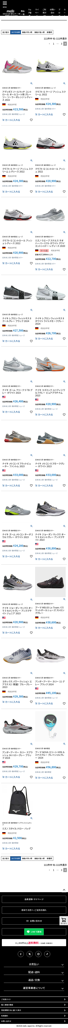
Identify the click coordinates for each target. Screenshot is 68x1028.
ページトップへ (64, 890)
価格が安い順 (27, 32)
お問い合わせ (52, 12)
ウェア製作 (29, 12)
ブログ (59, 12)
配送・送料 (34, 972)
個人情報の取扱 (7, 1004)
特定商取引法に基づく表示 (11, 1010)
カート (65, 12)
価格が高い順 (39, 32)
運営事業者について (34, 988)
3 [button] (61, 43)
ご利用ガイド (44, 12)
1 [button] (53, 43)
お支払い (34, 964)
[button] (49, 44)
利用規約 (4, 1015)
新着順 (49, 32)
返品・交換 (34, 980)
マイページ (37, 12)
